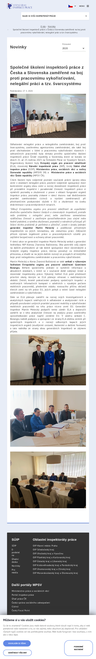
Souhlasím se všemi (17, 643)
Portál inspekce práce (23, 594)
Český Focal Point (21, 610)
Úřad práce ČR (19, 598)
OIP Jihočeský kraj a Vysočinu (48, 553)
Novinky (51, 26)
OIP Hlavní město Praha (45, 545)
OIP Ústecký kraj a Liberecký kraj (50, 561)
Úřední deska (15, 560)
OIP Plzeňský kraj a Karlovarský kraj (51, 557)
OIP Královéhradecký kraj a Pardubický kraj (55, 565)
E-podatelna (16, 552)
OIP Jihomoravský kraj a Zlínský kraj (51, 569)
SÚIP (14, 545)
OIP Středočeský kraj (43, 549)
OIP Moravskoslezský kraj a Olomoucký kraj (55, 573)
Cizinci (15, 606)
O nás (43, 26)
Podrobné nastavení (78, 648)
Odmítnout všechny (17, 653)
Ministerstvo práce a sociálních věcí (30, 591)
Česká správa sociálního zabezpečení (31, 602)
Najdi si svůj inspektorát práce (39, 16)
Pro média (15, 571)
